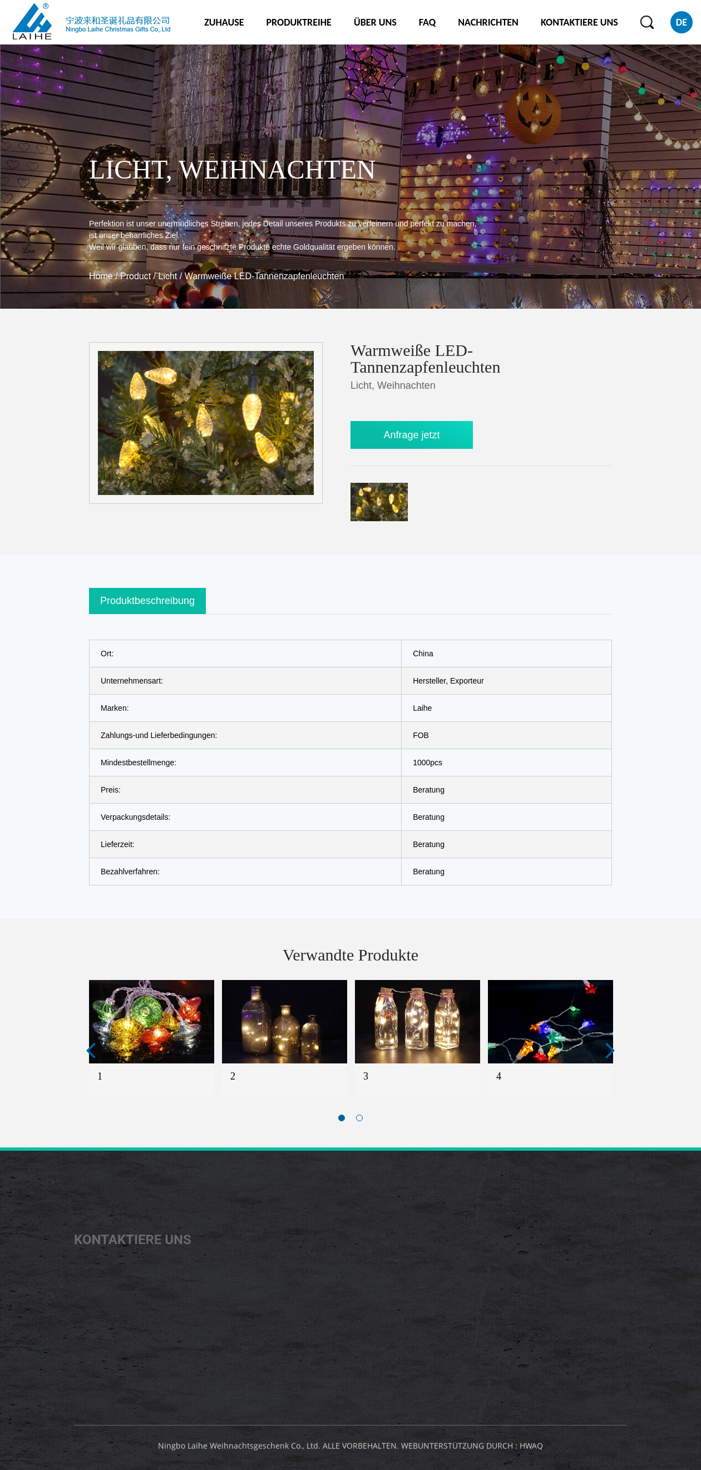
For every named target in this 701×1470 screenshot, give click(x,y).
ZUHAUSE (224, 22)
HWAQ (531, 1448)
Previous (90, 1050)
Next (610, 1050)
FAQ (427, 22)
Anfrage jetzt (411, 434)
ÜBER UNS (375, 22)
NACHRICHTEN (488, 22)
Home (101, 276)
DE (681, 22)
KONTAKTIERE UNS (579, 22)
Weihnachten (277, 169)
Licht (127, 169)
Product (135, 276)
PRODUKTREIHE (298, 22)
